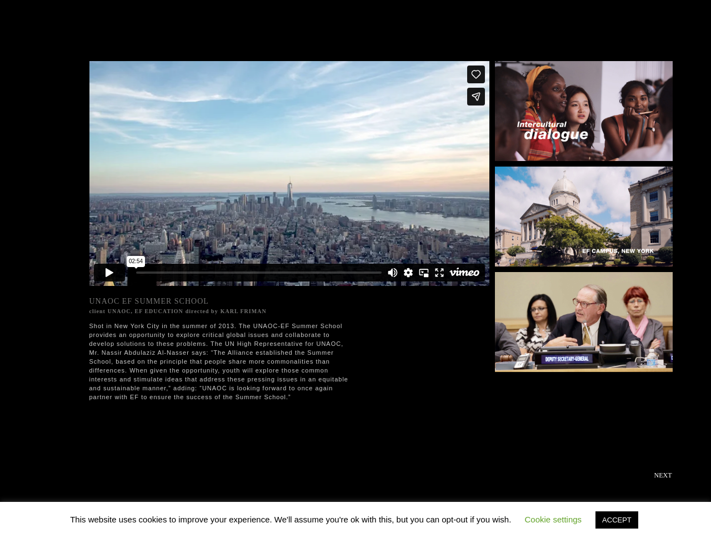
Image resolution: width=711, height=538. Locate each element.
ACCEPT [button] (617, 520)
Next (663, 475)
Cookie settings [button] (553, 519)
